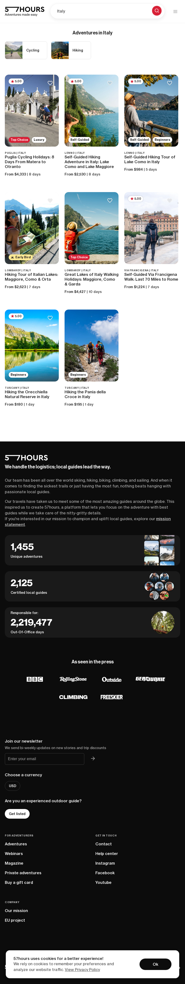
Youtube (103, 882)
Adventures (16, 844)
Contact (103, 844)
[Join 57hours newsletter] (93, 759)
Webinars (14, 853)
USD (12, 786)
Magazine (14, 863)
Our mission (16, 910)
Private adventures (23, 872)
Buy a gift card (19, 882)
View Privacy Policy (82, 969)
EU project (15, 920)
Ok (155, 964)
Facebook (105, 872)
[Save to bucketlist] (50, 83)
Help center (106, 853)
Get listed (17, 814)
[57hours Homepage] (24, 11)
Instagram (105, 863)
